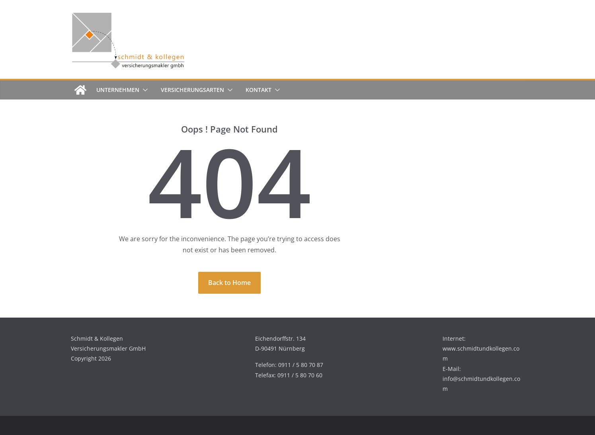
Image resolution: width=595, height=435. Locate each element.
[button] (143, 90)
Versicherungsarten (192, 90)
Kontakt (258, 90)
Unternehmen (117, 90)
